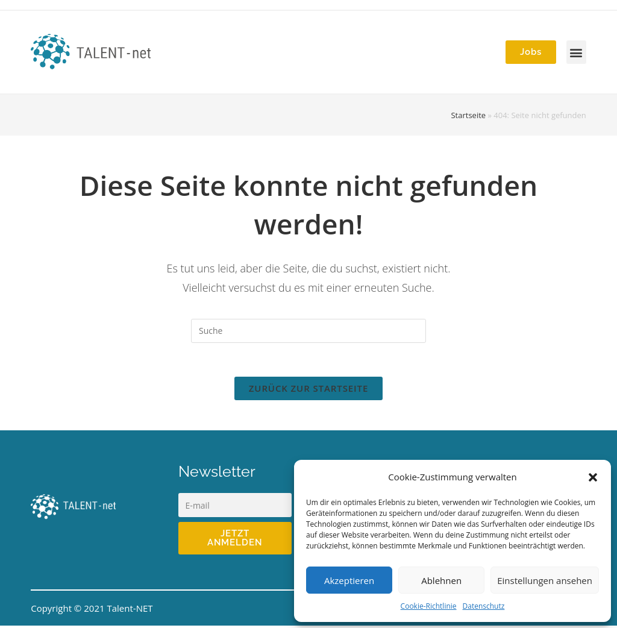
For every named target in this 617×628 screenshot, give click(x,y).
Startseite (468, 115)
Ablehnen (441, 580)
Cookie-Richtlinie (429, 606)
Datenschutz (484, 606)
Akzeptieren (349, 580)
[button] (593, 477)
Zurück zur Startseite (308, 391)
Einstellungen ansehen (544, 580)
